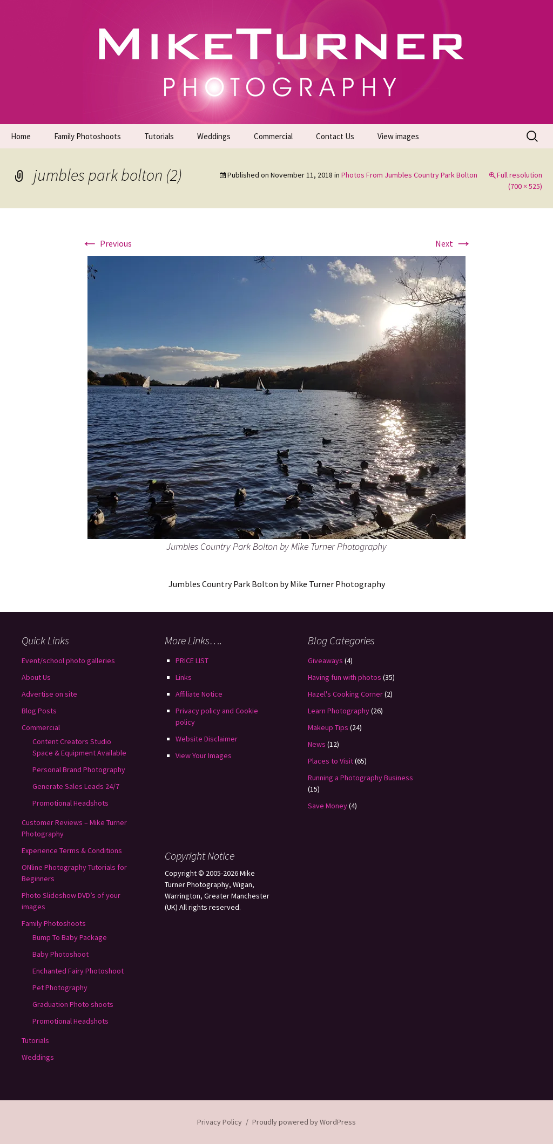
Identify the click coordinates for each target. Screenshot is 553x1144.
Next (453, 243)
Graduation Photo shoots (72, 1004)
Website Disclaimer (207, 739)
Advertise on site (49, 694)
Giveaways (325, 660)
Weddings (214, 136)
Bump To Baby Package (69, 937)
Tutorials (159, 136)
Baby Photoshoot (60, 954)
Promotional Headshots (70, 803)
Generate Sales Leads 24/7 (75, 786)
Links (184, 677)
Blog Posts (39, 711)
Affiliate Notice (199, 694)
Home (21, 136)
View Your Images (204, 755)
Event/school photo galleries (68, 660)
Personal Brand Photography (78, 769)
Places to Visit (330, 761)
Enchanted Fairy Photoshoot (78, 971)
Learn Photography (338, 711)
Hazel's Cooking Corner (345, 694)
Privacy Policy (219, 1122)
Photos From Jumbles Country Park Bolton (409, 175)
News (317, 744)
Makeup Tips (328, 727)
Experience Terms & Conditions (72, 850)
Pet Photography (59, 987)
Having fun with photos (344, 677)
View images (398, 136)
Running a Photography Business (360, 777)
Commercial (273, 136)
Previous (106, 243)
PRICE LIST (192, 660)
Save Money (327, 806)
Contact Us (335, 136)
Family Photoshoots (87, 136)
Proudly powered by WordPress (304, 1122)
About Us (36, 677)
